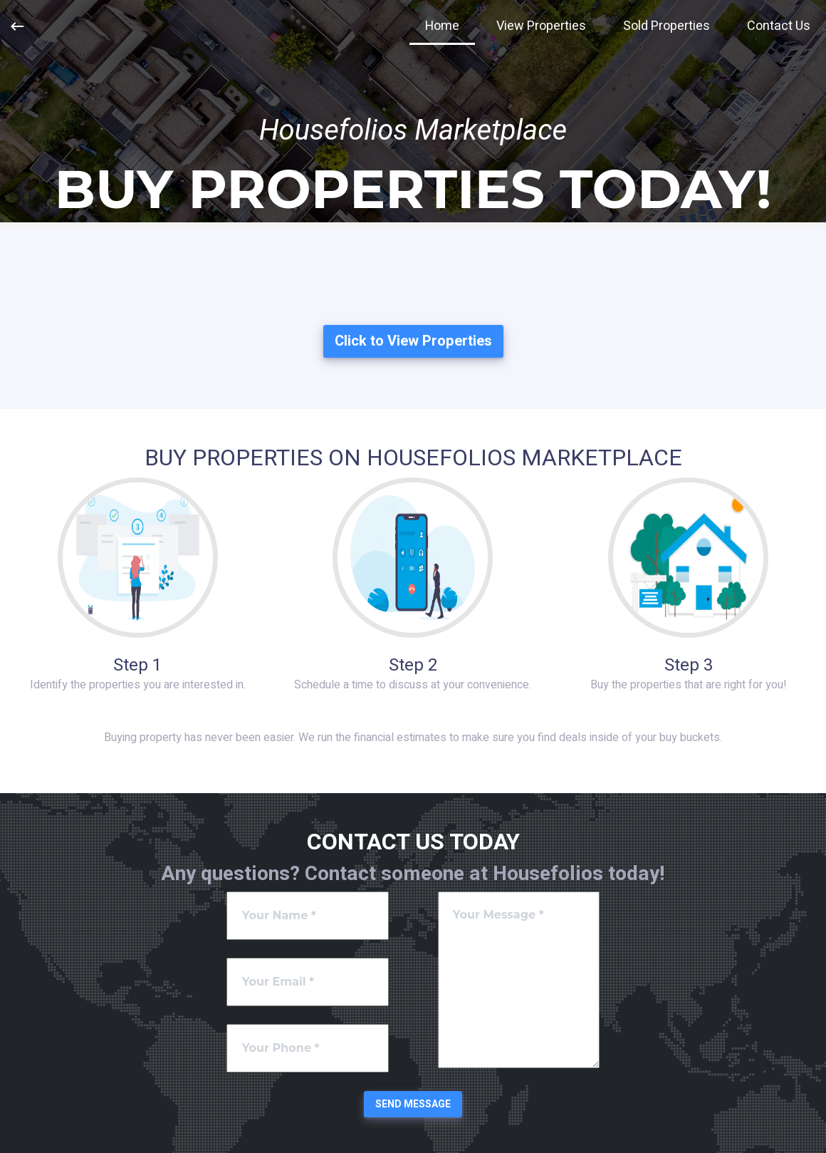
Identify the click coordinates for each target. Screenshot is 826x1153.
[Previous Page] (17, 26)
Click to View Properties (413, 341)
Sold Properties (666, 26)
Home (442, 26)
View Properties (541, 26)
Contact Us (778, 26)
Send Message (413, 1104)
